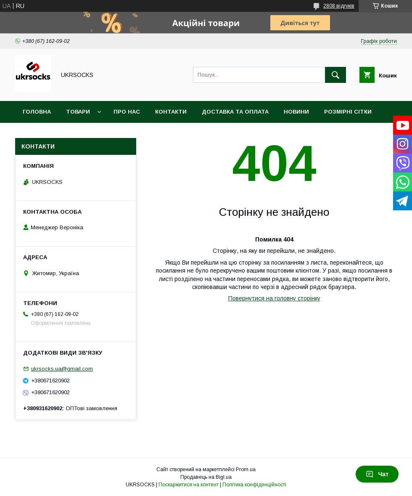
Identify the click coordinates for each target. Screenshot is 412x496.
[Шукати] (335, 75)
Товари (78, 112)
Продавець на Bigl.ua (206, 477)
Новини (296, 112)
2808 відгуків (338, 6)
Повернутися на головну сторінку (274, 298)
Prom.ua (246, 469)
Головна (37, 112)
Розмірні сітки (348, 112)
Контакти (171, 112)
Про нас (127, 112)
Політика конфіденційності (254, 485)
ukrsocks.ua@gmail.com (62, 369)
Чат (377, 474)
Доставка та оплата (235, 112)
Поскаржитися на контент (188, 485)
